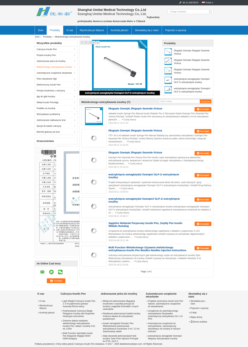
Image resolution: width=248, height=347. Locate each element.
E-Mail (193, 312)
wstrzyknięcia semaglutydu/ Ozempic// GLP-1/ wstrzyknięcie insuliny (120, 93)
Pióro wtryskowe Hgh (47, 79)
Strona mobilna (198, 322)
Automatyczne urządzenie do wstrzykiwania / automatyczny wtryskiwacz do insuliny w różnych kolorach (164, 327)
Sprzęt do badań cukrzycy (49, 126)
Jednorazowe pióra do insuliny (51, 61)
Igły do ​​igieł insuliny (46, 96)
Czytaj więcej (129, 119)
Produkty (55, 30)
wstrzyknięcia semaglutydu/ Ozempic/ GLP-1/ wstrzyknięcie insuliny (192, 80)
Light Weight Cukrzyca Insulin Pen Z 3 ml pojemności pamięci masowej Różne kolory (79, 304)
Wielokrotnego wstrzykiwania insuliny (54, 67)
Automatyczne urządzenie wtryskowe (54, 73)
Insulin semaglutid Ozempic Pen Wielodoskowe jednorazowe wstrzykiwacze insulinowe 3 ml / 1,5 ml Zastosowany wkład (121, 327)
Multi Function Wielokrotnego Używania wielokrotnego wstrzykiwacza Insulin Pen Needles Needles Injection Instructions (147, 249)
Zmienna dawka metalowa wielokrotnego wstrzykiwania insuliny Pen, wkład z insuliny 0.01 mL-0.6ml (79, 324)
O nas (69, 30)
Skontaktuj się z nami (146, 30)
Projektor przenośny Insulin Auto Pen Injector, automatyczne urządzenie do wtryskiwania (165, 304)
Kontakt (204, 109)
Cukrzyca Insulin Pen (47, 49)
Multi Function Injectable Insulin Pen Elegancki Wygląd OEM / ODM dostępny (78, 336)
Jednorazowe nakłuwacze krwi (51, 120)
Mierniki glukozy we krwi (48, 132)
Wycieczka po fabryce (92, 30)
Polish (208, 2)
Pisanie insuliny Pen (46, 55)
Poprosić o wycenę (175, 30)
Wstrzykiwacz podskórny (48, 114)
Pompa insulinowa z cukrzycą (51, 90)
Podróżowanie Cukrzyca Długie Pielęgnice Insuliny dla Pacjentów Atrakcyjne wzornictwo (78, 314)
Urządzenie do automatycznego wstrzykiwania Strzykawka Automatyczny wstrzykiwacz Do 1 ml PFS (165, 315)
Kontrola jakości (119, 30)
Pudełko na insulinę (46, 108)
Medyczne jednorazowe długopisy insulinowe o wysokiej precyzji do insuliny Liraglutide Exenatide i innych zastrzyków (120, 305)
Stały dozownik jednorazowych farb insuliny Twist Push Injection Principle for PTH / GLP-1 (120, 339)
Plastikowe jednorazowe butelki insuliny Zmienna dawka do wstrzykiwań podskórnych (121, 316)
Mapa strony (196, 317)
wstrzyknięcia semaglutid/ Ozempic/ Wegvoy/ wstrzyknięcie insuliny (165, 337)
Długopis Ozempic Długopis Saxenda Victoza (191, 52)
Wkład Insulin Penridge (48, 102)
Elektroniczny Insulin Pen (49, 84)
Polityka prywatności (44, 344)
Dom (40, 30)
